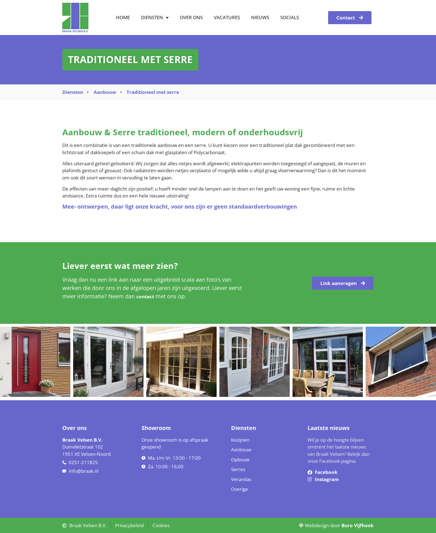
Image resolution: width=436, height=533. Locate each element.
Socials (289, 17)
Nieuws (260, 17)
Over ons (191, 17)
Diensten (155, 17)
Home (123, 17)
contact (145, 296)
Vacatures (227, 17)
